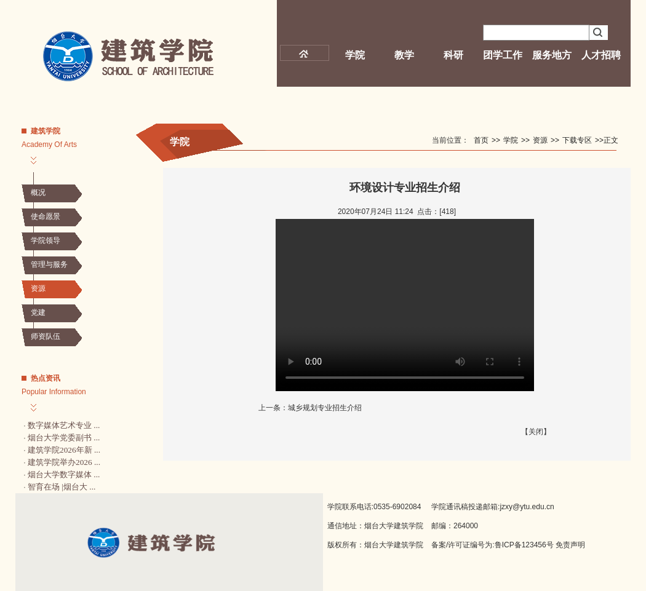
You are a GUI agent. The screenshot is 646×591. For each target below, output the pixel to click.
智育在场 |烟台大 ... (61, 486)
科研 (453, 55)
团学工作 (502, 55)
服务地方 (552, 55)
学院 (355, 55)
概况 (38, 192)
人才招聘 (601, 55)
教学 (404, 55)
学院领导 (45, 240)
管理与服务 (49, 264)
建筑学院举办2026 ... (64, 462)
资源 (38, 288)
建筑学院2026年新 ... (64, 449)
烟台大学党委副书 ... (64, 437)
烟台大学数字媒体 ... (64, 474)
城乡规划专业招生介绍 (325, 407)
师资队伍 (45, 336)
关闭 (535, 431)
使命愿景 (45, 216)
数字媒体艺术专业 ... (64, 425)
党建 (38, 312)
